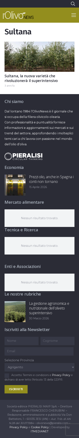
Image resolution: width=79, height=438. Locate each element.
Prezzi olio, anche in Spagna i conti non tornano (51, 179)
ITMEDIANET (39, 431)
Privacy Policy (61, 375)
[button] (72, 4)
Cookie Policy (40, 427)
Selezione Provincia (19, 360)
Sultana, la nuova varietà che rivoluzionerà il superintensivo (31, 78)
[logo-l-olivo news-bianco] (18, 15)
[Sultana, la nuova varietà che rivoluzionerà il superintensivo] (39, 44)
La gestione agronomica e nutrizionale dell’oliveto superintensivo (49, 308)
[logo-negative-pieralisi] (23, 156)
